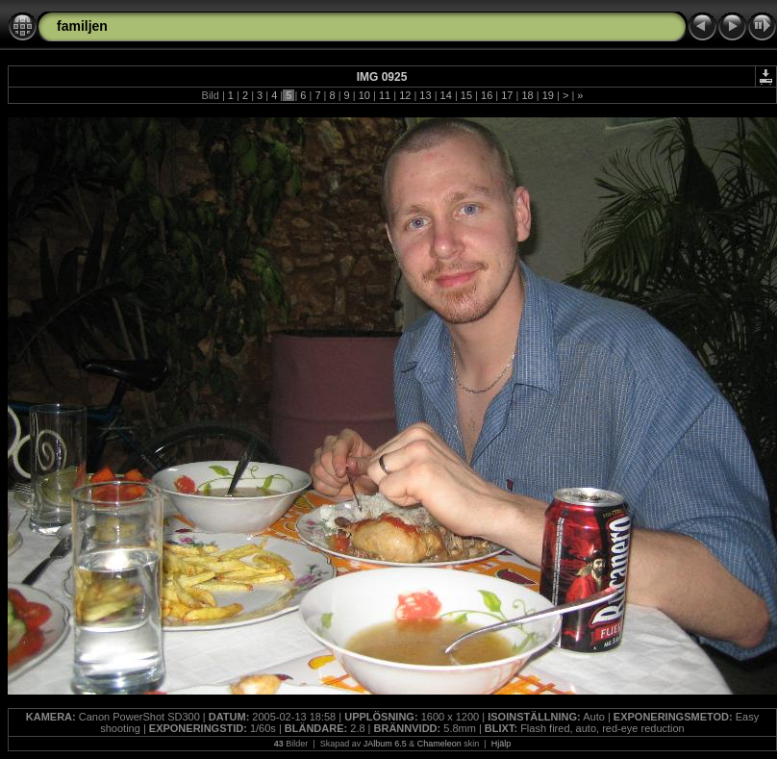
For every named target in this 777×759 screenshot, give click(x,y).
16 (486, 95)
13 (425, 95)
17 (506, 95)
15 (466, 95)
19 (548, 95)
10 (364, 95)
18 (527, 95)
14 (446, 95)
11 (384, 95)
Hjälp (501, 743)
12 (405, 95)
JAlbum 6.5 (385, 743)
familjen (82, 26)
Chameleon (439, 743)
